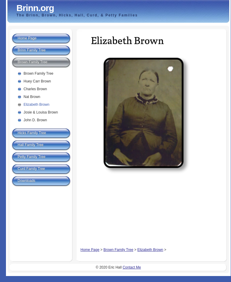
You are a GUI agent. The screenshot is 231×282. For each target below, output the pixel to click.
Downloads (26, 181)
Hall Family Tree (31, 145)
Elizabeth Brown (150, 250)
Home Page (89, 250)
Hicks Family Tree (32, 133)
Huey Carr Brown (37, 81)
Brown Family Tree (118, 250)
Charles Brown (35, 89)
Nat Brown (32, 97)
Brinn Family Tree (32, 50)
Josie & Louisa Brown (41, 112)
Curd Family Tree (31, 169)
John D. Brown (35, 120)
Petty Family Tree (31, 157)
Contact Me (132, 267)
